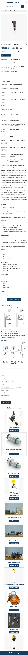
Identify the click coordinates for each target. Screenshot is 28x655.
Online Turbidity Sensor (14, 562)
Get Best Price (6, 55)
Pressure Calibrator (14, 427)
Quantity (2, 384)
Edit (17, 51)
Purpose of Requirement (6, 390)
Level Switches (14, 629)
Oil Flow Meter (14, 607)
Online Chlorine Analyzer (14, 517)
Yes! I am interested (14, 299)
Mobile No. (3, 378)
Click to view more (4, 75)
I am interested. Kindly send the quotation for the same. (14, 398)
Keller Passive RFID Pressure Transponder (14, 450)
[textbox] (11, 51)
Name (2, 367)
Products (7, 10)
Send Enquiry (14, 653)
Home (2, 10)
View (13, 63)
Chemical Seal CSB (14, 495)
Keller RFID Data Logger (14, 473)
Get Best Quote (14, 430)
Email (2, 373)
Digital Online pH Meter (14, 540)
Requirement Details (5, 395)
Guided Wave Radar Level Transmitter (14, 584)
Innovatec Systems (13, 3)
